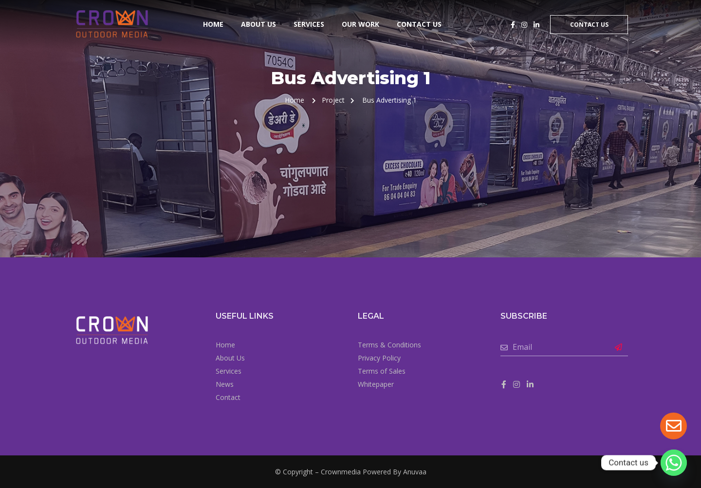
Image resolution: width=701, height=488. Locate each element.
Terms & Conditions (389, 344)
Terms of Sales (382, 371)
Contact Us (419, 24)
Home (213, 24)
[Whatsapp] (674, 463)
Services (309, 24)
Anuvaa (414, 471)
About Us (258, 24)
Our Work (360, 24)
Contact (228, 397)
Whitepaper (376, 384)
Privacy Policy (379, 357)
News (225, 384)
